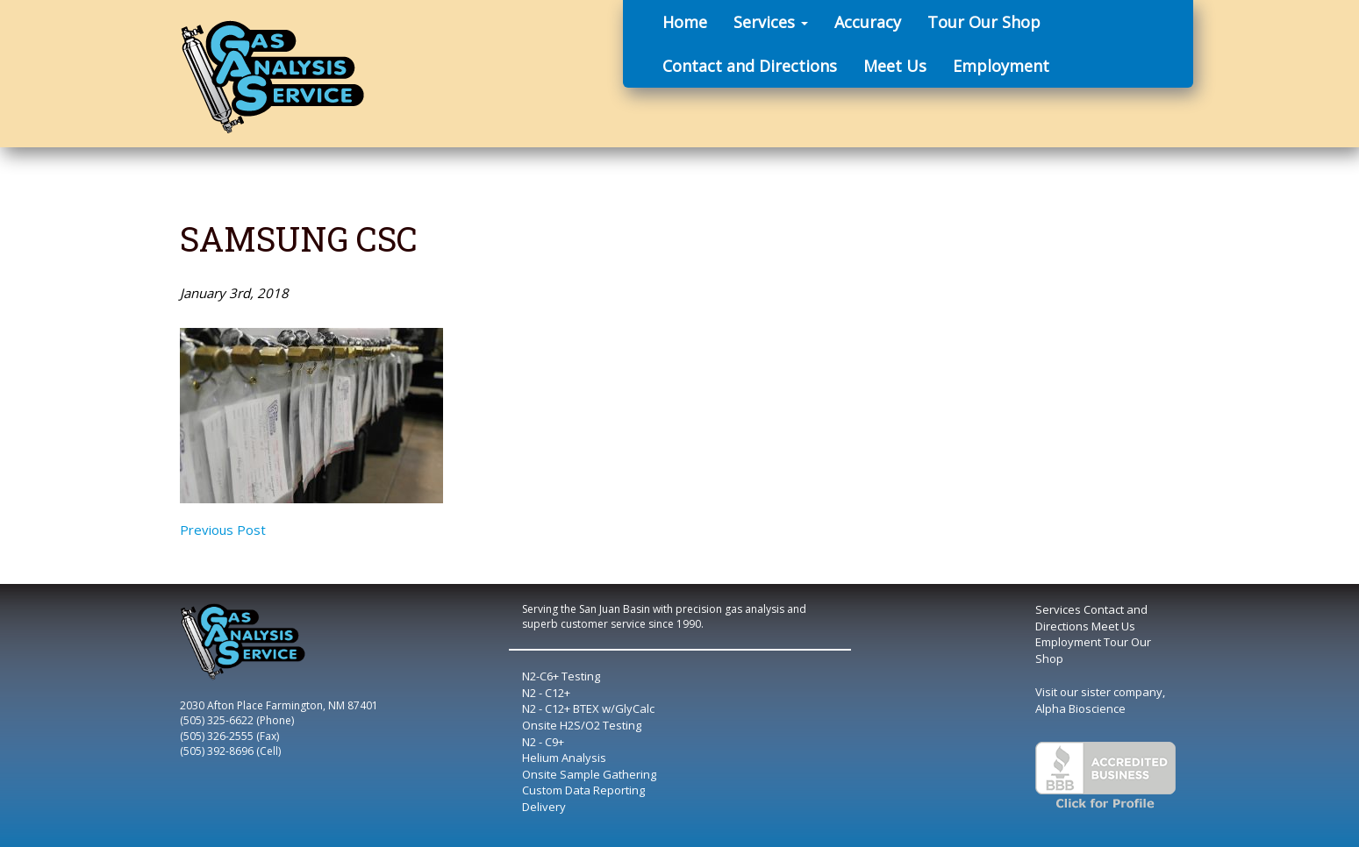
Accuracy (867, 21)
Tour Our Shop (984, 21)
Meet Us (894, 65)
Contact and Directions (749, 65)
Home (684, 21)
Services (770, 21)
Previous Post (223, 529)
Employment (1001, 65)
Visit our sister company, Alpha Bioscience (1100, 700)
